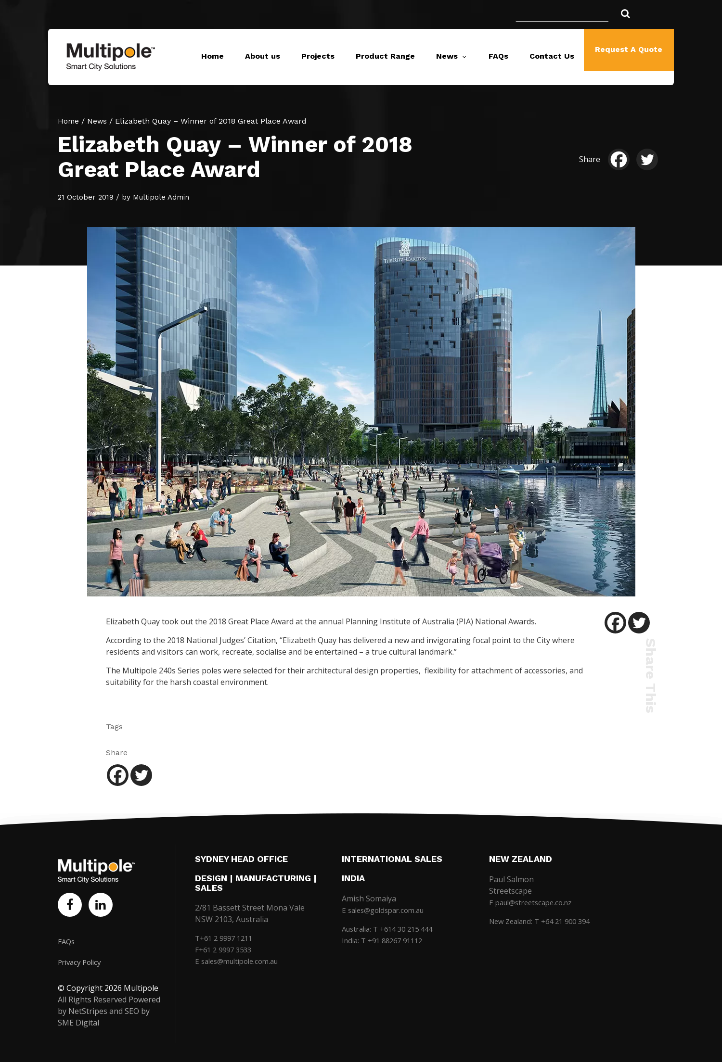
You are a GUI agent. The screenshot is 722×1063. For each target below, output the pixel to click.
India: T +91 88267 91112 (386, 940)
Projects (318, 56)
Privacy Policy (82, 963)
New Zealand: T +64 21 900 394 (545, 921)
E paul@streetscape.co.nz (534, 902)
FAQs (498, 56)
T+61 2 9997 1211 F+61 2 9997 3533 (226, 944)
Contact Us (551, 56)
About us (262, 56)
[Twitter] (649, 159)
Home (212, 56)
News (447, 56)
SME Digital (78, 1023)
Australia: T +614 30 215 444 (392, 929)
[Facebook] (621, 159)
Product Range (385, 56)
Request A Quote (628, 56)
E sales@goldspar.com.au (387, 910)
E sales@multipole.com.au (241, 961)
